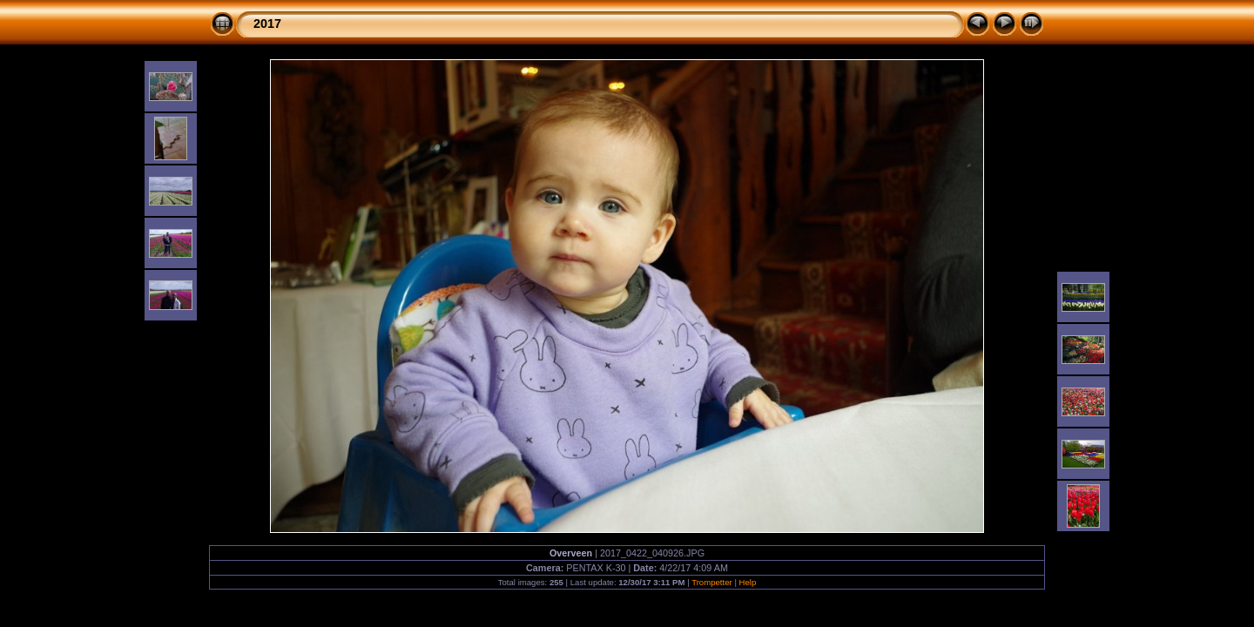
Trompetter (711, 582)
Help (748, 582)
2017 (267, 23)
